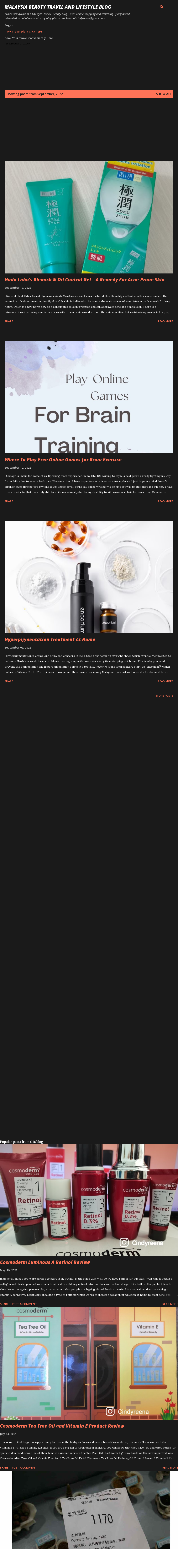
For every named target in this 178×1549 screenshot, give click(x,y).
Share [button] (9, 321)
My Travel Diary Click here (24, 31)
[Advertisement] (74, 134)
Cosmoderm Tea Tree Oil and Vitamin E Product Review (62, 1426)
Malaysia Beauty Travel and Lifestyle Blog (58, 7)
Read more (165, 321)
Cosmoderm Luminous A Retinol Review (45, 1262)
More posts (164, 695)
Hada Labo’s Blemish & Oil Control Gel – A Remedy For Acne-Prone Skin (85, 279)
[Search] (162, 7)
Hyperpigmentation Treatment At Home (50, 639)
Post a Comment (24, 1304)
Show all (163, 94)
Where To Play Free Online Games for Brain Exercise (63, 459)
